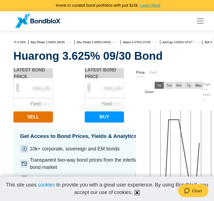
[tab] (140, 73)
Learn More (150, 5)
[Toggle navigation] (200, 21)
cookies (46, 185)
